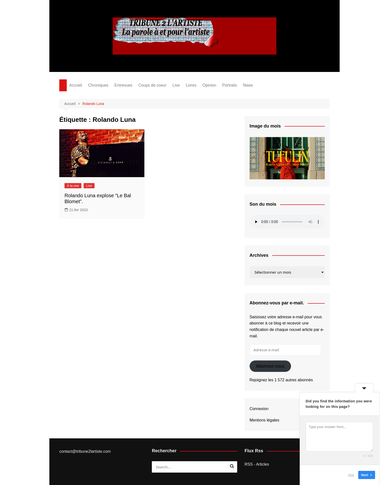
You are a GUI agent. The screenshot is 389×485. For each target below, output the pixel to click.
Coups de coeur (152, 85)
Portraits (229, 85)
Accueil (75, 85)
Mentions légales (264, 420)
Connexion (259, 409)
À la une (73, 186)
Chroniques (98, 85)
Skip (351, 475)
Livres (191, 85)
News (248, 85)
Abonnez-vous (270, 366)
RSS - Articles (257, 464)
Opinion (209, 85)
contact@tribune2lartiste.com (85, 451)
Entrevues (123, 85)
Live (176, 85)
